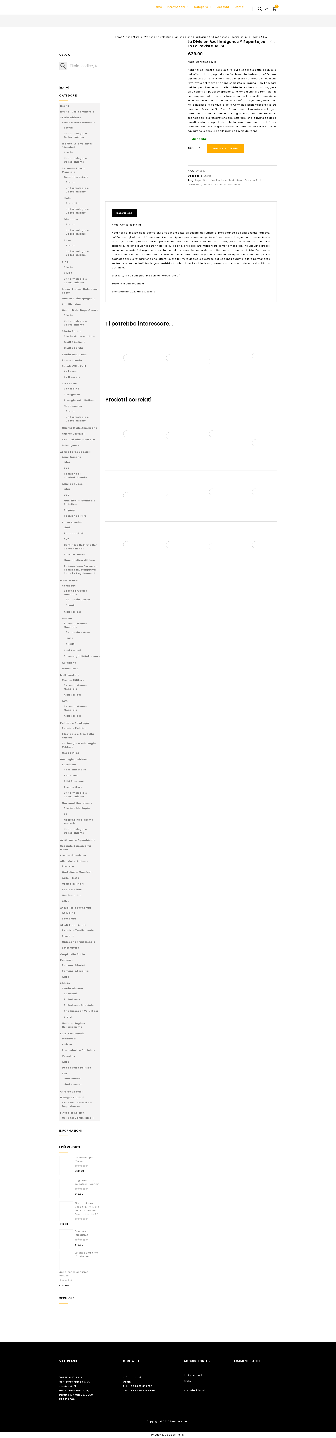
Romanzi (66, 960)
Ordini (127, 1381)
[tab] (126, 213)
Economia (69, 918)
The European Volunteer (81, 1011)
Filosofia (68, 936)
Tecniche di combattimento (75, 475)
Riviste (65, 983)
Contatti (240, 7)
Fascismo (69, 764)
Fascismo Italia (75, 769)
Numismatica (72, 895)
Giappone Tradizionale (78, 942)
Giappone (71, 219)
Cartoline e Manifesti (77, 872)
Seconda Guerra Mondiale (74, 170)
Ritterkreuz (72, 999)
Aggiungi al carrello (225, 148)
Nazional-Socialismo (77, 803)
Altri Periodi (72, 612)
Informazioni (178, 7)
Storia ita (73, 203)
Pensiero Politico (74, 728)
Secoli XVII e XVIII (74, 366)
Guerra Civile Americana (79, 428)
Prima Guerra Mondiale (78, 122)
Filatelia (68, 866)
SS (65, 814)
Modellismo (70, 668)
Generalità (72, 388)
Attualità (69, 913)
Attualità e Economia (75, 907)
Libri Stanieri (73, 1084)
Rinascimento (72, 360)
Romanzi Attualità (75, 971)
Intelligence (71, 445)
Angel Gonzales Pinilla (209, 180)
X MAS (68, 273)
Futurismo (71, 775)
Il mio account (193, 1375)
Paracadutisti (74, 533)
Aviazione (69, 662)
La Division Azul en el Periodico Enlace (275, 46)
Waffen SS (234, 184)
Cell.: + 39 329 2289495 (139, 1390)
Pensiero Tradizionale (78, 930)
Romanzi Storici (73, 965)
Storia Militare (133, 37)
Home (158, 7)
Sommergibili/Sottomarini (83, 656)
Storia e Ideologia (77, 808)
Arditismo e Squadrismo (77, 840)
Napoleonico (73, 406)
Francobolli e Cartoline (78, 1050)
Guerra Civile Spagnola (79, 298)
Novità (65, 106)
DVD (66, 468)
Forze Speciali (72, 522)
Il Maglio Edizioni (72, 1097)
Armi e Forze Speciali (75, 452)
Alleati (69, 240)
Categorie (203, 7)
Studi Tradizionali (73, 925)
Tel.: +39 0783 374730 (138, 1386)
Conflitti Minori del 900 (78, 439)
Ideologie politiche (74, 759)
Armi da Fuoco (72, 484)
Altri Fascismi (74, 781)
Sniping (69, 510)
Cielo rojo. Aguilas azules (271, 43)
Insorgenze (72, 394)
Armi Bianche (71, 457)
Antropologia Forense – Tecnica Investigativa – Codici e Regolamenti (81, 569)
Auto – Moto (70, 878)
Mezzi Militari (69, 580)
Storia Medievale (74, 354)
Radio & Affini (72, 889)
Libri (67, 462)
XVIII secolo (72, 377)
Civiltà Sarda (73, 348)
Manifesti (69, 1038)
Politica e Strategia (74, 723)
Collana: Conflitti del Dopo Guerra (77, 1104)
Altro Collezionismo (74, 861)
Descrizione (124, 213)
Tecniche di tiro (75, 516)
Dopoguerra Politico (76, 1067)
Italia (68, 198)
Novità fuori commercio (77, 111)
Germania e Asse (76, 177)
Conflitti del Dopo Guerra (80, 310)
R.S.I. (65, 262)
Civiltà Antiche (74, 342)
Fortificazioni (72, 304)
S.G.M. (68, 1017)
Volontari (70, 993)
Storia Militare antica (79, 336)
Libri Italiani (72, 1078)
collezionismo (234, 180)
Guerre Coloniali (73, 433)
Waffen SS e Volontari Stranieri (163, 37)
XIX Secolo (69, 383)
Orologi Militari (73, 883)
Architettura (73, 787)
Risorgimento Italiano (80, 400)
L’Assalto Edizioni (72, 1112)
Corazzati (69, 585)
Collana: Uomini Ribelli (78, 1118)
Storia (188, 37)
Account (223, 7)
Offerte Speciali (72, 1091)
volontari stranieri (214, 184)
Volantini (68, 1056)
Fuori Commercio (72, 1033)
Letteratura (70, 947)
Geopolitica (70, 753)
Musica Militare (73, 680)
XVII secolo (71, 371)
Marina (67, 618)
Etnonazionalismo (73, 855)
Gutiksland (195, 184)
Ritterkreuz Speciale (79, 1005)
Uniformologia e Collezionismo (75, 135)
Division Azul (253, 180)
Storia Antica (71, 331)
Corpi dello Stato (72, 954)
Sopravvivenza (74, 554)
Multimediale (69, 675)
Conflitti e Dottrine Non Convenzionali (81, 546)
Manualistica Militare (79, 560)
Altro (65, 901)
